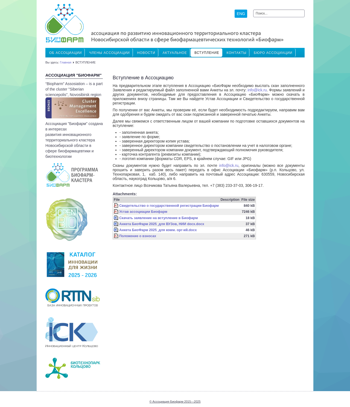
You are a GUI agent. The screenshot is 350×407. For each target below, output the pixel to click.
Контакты (237, 53)
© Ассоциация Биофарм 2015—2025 (174, 401)
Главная (65, 62)
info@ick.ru (257, 90)
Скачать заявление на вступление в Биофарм (158, 218)
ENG (241, 13)
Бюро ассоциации (273, 53)
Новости (146, 53)
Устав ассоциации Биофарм (143, 212)
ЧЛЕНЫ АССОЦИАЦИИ (109, 53)
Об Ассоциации (65, 53)
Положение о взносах (137, 236)
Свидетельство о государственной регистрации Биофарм (169, 206)
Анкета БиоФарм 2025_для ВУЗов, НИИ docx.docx (161, 224)
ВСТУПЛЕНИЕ (206, 53)
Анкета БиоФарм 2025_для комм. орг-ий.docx (158, 230)
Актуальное (175, 53)
